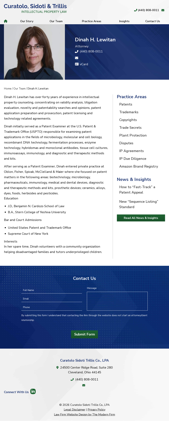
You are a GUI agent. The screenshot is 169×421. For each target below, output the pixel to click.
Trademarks (128, 112)
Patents (125, 104)
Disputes (126, 143)
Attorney (81, 46)
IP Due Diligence (132, 158)
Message (92, 288)
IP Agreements (131, 151)
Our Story (26, 21)
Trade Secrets (130, 127)
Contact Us (152, 21)
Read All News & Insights (141, 218)
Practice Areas (91, 21)
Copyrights (128, 120)
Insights (124, 21)
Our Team (56, 21)
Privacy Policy (96, 409)
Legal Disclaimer (74, 409)
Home (6, 21)
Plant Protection (133, 135)
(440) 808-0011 (148, 10)
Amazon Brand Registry (138, 166)
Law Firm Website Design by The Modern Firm (84, 414)
